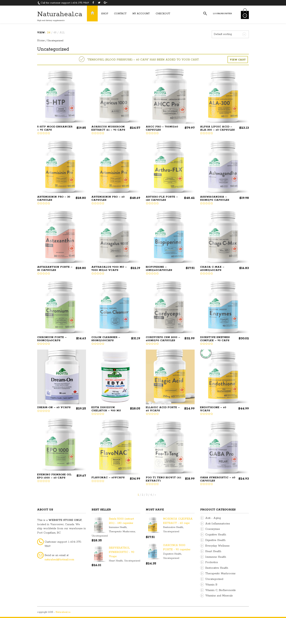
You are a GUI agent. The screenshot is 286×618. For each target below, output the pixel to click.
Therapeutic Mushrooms (122, 531)
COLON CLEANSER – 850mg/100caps (105, 339)
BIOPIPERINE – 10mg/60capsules (159, 268)
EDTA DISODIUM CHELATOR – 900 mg (106, 409)
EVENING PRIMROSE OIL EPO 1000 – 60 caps (54, 476)
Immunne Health (118, 527)
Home (41, 40)
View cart (238, 59)
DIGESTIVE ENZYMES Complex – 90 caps (215, 339)
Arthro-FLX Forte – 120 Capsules (162, 198)
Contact (120, 13)
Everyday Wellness (217, 545)
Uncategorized (100, 535)
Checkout (163, 13)
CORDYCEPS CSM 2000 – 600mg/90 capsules (163, 339)
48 (54, 32)
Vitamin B (211, 584)
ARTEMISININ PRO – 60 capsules (108, 198)
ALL (62, 32)
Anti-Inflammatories (217, 523)
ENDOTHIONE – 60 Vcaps (213, 409)
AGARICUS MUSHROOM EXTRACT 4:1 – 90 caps (108, 128)
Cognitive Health (215, 534)
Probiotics (211, 562)
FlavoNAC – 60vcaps (108, 477)
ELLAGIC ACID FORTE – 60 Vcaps (163, 409)
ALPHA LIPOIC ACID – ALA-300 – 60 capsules (217, 128)
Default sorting (223, 34)
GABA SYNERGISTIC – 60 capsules (217, 479)
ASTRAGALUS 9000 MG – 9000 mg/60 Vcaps (109, 268)
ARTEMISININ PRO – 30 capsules (53, 198)
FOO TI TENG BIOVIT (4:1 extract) (163, 479)
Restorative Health (173, 527)
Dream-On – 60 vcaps (54, 407)
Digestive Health (172, 554)
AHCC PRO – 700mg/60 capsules (162, 128)
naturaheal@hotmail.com (59, 559)
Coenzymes (212, 529)
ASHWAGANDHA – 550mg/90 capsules (214, 198)
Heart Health (116, 560)
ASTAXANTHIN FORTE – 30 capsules (54, 268)
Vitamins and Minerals (219, 595)
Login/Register (222, 13)
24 (48, 32)
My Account (141, 13)
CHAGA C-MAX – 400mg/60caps (212, 268)
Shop (104, 13)
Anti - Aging (213, 518)
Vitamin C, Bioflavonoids (220, 590)
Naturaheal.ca (59, 14)
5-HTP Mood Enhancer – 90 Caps (54, 128)
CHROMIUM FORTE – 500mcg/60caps (52, 339)
